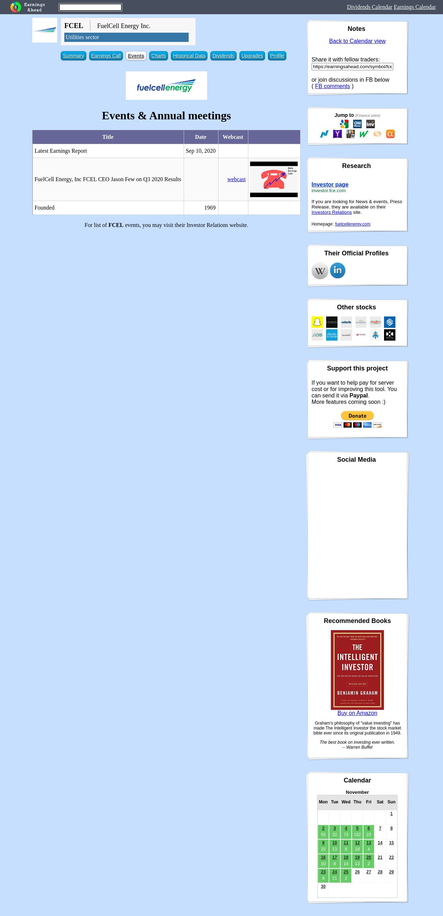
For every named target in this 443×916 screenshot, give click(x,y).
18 (346, 857)
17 (334, 857)
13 (368, 842)
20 (368, 857)
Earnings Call (106, 55)
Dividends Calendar (370, 7)
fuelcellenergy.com (353, 224)
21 (380, 857)
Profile (277, 55)
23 (323, 871)
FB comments (332, 86)
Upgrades (252, 55)
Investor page (330, 184)
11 (346, 842)
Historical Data (189, 55)
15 (391, 842)
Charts (158, 55)
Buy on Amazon (357, 713)
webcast (236, 179)
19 (357, 857)
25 (346, 871)
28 (380, 871)
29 (391, 871)
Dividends (223, 55)
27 (368, 871)
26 (357, 871)
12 (357, 842)
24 (334, 871)
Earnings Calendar (415, 7)
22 (391, 857)
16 (323, 857)
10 (334, 842)
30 (323, 886)
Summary (73, 55)
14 (380, 842)
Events (136, 55)
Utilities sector (82, 37)
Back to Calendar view (357, 41)
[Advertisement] (166, 284)
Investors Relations (332, 212)
